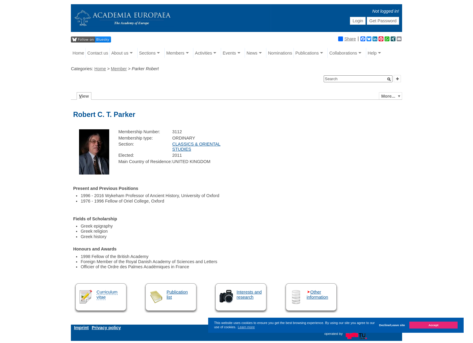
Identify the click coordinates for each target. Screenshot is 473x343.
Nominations (280, 53)
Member (119, 68)
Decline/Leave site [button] (392, 325)
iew (84, 96)
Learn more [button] (246, 327)
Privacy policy (106, 327)
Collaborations (343, 53)
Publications (307, 53)
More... (388, 96)
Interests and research (249, 295)
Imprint (81, 327)
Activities (203, 53)
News (251, 53)
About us (120, 53)
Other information (317, 295)
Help (372, 53)
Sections (147, 53)
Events (229, 53)
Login (358, 20)
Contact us (97, 53)
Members (175, 53)
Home (78, 53)
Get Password (382, 20)
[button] (389, 79)
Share (347, 38)
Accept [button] (433, 325)
